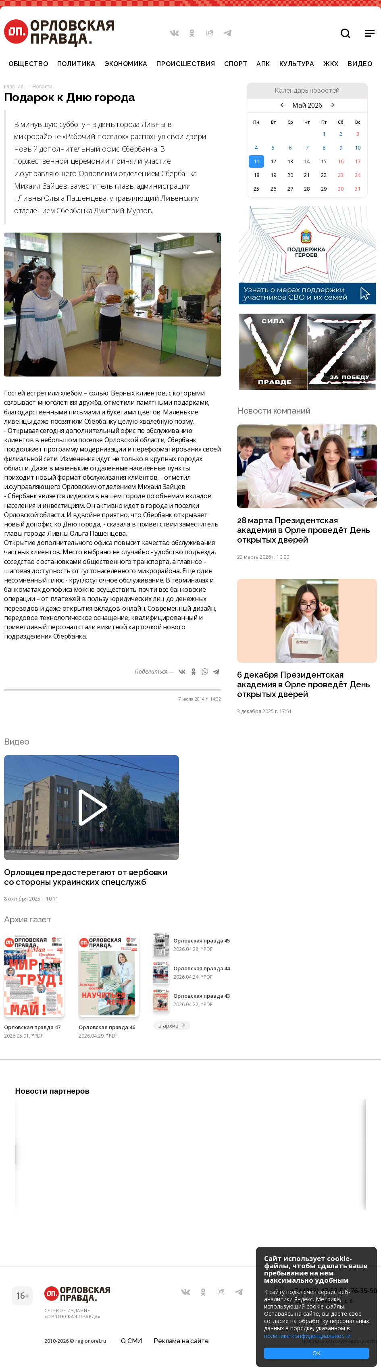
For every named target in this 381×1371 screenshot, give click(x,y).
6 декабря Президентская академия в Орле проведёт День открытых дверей (304, 686)
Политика (76, 64)
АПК (263, 64)
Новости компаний (273, 411)
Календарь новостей (307, 90)
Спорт (236, 64)
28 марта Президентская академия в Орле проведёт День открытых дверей (304, 531)
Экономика (126, 64)
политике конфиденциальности (307, 1336)
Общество (28, 64)
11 (256, 161)
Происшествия (185, 64)
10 (357, 147)
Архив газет (27, 922)
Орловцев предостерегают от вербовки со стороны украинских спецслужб (86, 880)
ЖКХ (331, 64)
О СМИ (131, 1340)
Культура (296, 64)
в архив (171, 1028)
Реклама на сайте (181, 1340)
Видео (360, 64)
